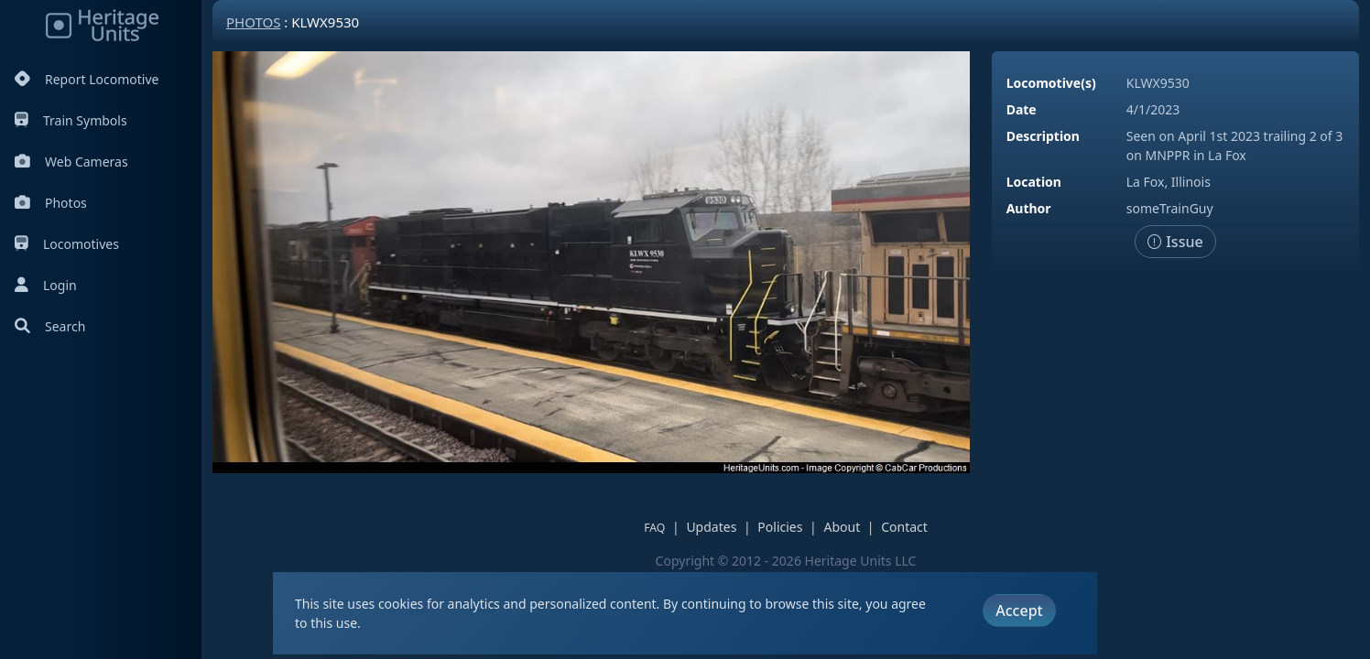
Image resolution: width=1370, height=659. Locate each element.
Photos (51, 202)
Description (1043, 136)
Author (1028, 208)
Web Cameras (71, 161)
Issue (1175, 242)
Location (1033, 181)
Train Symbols (71, 120)
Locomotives (67, 244)
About (841, 526)
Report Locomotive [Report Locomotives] (86, 79)
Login (46, 285)
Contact (904, 526)
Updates (711, 526)
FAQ (654, 527)
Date (1021, 109)
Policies (779, 526)
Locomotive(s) (1051, 83)
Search (50, 326)
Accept (1018, 610)
